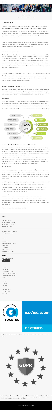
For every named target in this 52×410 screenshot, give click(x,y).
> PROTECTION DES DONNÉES (9, 273)
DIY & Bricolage (26, 17)
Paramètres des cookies (9, 275)
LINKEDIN (11, 258)
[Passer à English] (16, 208)
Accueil (18, 17)
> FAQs (4, 287)
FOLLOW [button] (6, 260)
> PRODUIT (4, 284)
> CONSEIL (4, 286)
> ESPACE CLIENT (6, 291)
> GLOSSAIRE (5, 293)
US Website (5, 247)
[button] (49, 2)
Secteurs (21, 17)
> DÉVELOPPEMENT (6, 289)
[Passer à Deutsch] (20, 208)
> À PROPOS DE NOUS (7, 271)
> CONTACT (5, 270)
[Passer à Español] (24, 208)
